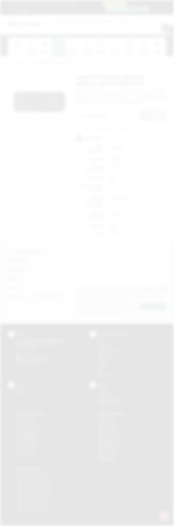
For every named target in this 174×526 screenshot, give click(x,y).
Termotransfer (106, 375)
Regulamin (34, 4)
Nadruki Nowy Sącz (109, 446)
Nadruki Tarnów (107, 455)
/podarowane (39, 361)
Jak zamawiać (52, 4)
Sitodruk (102, 344)
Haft (100, 371)
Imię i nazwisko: (18, 260)
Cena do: (127, 21)
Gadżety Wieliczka (27, 455)
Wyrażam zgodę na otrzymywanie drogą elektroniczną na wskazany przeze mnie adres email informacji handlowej (122, 298)
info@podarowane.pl (39, 357)
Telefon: (13, 278)
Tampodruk (104, 357)
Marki (85, 4)
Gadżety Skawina (26, 446)
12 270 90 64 (117, 3)
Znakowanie (71, 4)
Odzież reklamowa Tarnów (31, 506)
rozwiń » (117, 300)
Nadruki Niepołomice (109, 442)
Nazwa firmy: (16, 269)
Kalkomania (104, 353)
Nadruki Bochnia (107, 420)
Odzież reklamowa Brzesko (32, 475)
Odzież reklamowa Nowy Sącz (33, 497)
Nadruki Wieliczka (108, 459)
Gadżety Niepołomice (28, 437)
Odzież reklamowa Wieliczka (32, 510)
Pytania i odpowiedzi (109, 400)
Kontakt (24, 10)
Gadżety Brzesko (26, 424)
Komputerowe (63, 62)
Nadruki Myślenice (108, 437)
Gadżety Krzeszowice (29, 428)
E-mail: (12, 287)
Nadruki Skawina (107, 450)
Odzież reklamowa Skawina (32, 501)
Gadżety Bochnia (26, 420)
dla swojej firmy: (77, 21)
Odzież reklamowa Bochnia (31, 479)
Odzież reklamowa (28, 469)
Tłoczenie (103, 366)
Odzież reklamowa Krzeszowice (34, 484)
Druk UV (102, 362)
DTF (100, 340)
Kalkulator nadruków (109, 404)
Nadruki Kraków (107, 428)
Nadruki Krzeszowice (110, 433)
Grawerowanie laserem (111, 349)
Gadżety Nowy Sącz (28, 442)
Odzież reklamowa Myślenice (33, 488)
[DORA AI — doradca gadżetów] (164, 516)
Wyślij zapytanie (146, 129)
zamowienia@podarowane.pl (129, 9)
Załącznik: (14, 297)
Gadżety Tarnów (25, 450)
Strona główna (16, 4)
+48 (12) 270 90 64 (34, 354)
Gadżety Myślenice (27, 433)
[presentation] (166, 45)
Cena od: (107, 21)
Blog (12, 10)
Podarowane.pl (16, 62)
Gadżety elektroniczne (40, 62)
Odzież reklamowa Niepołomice (34, 492)
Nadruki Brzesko (107, 424)
